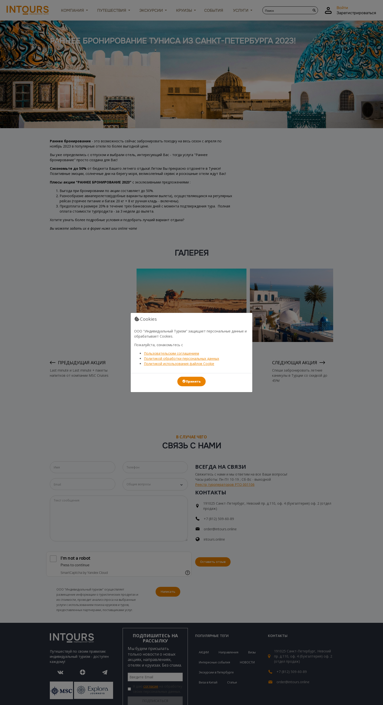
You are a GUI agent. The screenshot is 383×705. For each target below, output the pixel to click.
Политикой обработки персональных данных (181, 358)
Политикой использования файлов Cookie (179, 363)
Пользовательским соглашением (171, 353)
